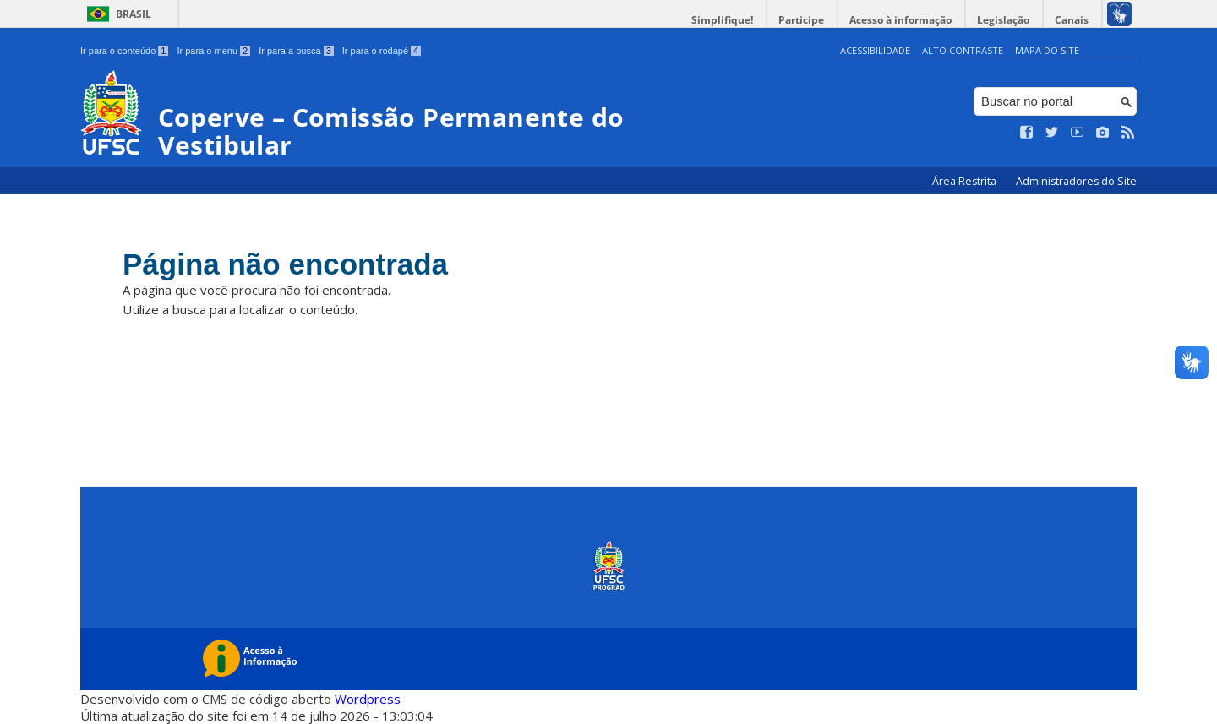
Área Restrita (965, 181)
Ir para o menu (213, 51)
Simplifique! (722, 20)
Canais (1072, 20)
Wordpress (368, 698)
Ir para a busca (296, 51)
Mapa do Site (1047, 50)
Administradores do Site (1076, 181)
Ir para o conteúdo (124, 51)
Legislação (1003, 20)
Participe (801, 20)
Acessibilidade (875, 50)
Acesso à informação (900, 20)
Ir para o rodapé (381, 51)
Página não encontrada (285, 264)
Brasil (133, 14)
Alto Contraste (962, 50)
